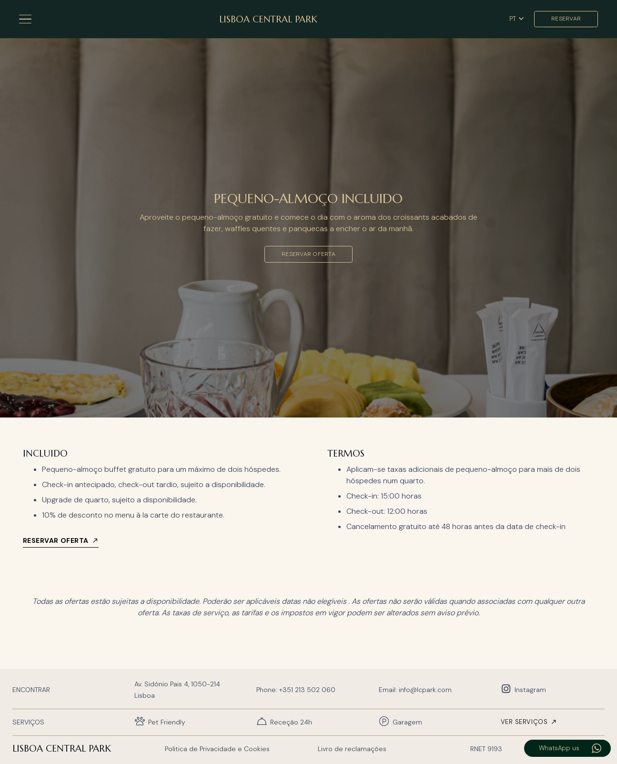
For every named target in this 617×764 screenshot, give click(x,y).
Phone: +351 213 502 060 (295, 689)
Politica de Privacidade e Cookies (217, 748)
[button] (25, 19)
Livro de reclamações (352, 748)
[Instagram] (508, 689)
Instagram (530, 689)
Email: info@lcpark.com (415, 689)
